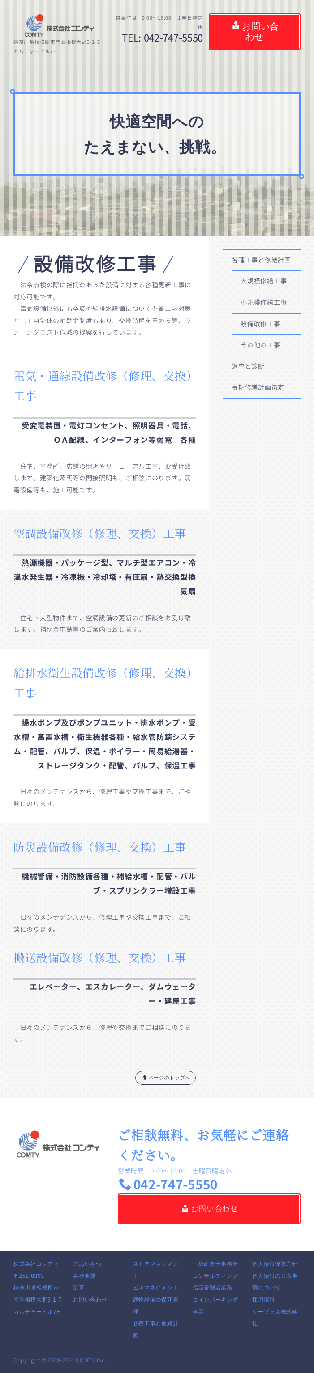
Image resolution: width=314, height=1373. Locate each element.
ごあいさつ (87, 1264)
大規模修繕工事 (264, 281)
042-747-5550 (168, 1184)
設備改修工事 (260, 323)
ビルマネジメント (156, 1288)
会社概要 (84, 1276)
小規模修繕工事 (264, 302)
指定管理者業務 (212, 1288)
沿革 (78, 1288)
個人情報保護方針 (275, 1264)
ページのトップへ (166, 1077)
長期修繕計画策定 (258, 387)
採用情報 (263, 1300)
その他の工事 (260, 344)
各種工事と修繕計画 (261, 260)
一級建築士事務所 (215, 1264)
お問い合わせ (256, 31)
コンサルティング (215, 1276)
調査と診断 (248, 366)
